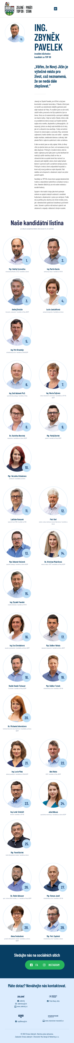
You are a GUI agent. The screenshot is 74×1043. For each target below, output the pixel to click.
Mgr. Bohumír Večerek (17, 561)
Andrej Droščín (17, 309)
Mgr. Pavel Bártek (17, 852)
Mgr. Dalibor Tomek (53, 686)
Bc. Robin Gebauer (17, 895)
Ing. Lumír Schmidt (17, 812)
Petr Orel (53, 519)
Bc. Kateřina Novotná (17, 435)
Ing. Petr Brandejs (17, 350)
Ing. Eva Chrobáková (17, 645)
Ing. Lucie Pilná (17, 771)
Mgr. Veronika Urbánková (17, 476)
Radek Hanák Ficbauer (17, 686)
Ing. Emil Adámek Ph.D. (17, 393)
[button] (55, 8)
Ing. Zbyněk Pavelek (17, 602)
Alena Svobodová (17, 936)
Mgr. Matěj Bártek (53, 435)
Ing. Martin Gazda (53, 269)
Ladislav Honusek (17, 519)
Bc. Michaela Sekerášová (17, 726)
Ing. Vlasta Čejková (53, 393)
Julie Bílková (53, 812)
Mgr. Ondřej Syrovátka (17, 269)
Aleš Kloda (53, 771)
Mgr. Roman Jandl (53, 895)
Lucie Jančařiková (53, 309)
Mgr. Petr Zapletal (53, 936)
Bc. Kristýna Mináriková (53, 561)
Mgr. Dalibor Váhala (53, 645)
